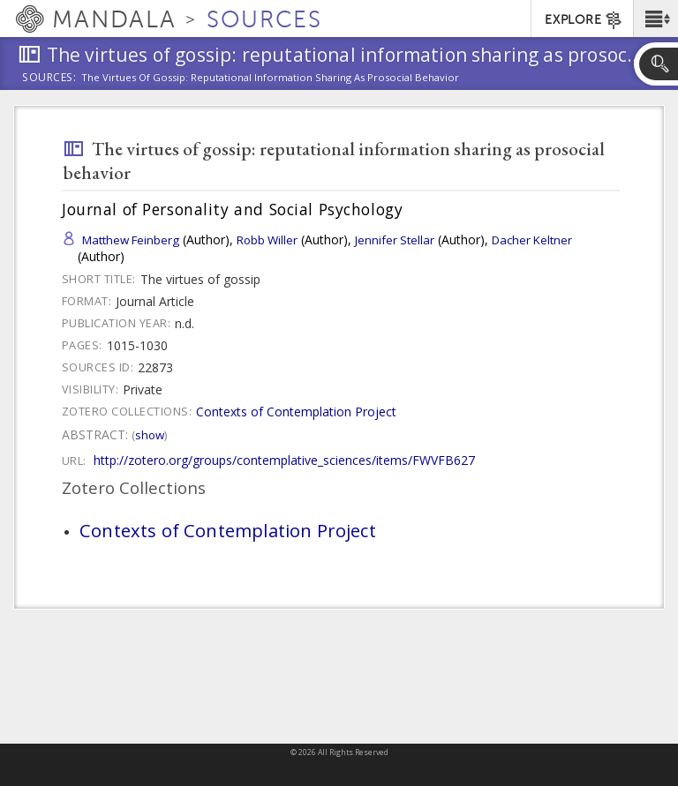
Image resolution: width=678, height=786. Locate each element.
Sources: (49, 78)
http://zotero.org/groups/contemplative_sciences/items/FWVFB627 (284, 460)
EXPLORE (584, 20)
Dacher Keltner (532, 240)
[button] (655, 18)
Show (149, 435)
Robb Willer (267, 240)
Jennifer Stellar (394, 240)
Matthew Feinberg (130, 240)
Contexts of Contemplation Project (296, 411)
